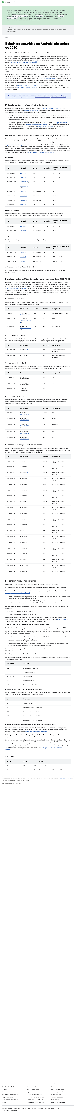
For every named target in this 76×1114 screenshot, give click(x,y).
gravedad (24, 145)
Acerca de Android (7, 1108)
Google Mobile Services (44, 127)
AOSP (6, 38)
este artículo (61, 619)
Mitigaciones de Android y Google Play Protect (30, 85)
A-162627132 (23, 182)
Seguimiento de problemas (58, 1102)
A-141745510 (23, 173)
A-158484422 (23, 200)
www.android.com (56, 1094)
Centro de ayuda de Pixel (57, 1089)
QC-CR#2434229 (24, 426)
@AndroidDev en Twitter (33, 1089)
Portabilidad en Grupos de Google (35, 1102)
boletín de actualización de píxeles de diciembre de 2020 (50, 97)
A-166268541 (23, 230)
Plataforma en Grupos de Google (35, 1097)
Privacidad (40, 1108)
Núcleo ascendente (25, 315)
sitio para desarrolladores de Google (36, 732)
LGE (54, 748)
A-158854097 (23, 261)
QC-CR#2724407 (25, 414)
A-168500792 (23, 196)
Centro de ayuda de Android (58, 1086)
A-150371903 (23, 192)
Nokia (64, 748)
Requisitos (4, 1089)
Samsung (7, 750)
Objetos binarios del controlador (10, 1099)
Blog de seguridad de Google (34, 1094)
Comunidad (17, 1108)
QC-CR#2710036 (24, 439)
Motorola (59, 748)
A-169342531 (23, 257)
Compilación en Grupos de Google (35, 1099)
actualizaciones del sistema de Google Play (41, 152)
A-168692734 (23, 204)
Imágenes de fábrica (7, 1097)
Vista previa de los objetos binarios (10, 1094)
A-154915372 (23, 177)
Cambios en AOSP (34, 20)
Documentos (17, 2)
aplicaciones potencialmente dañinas (36, 125)
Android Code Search (33, 2)
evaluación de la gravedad (48, 78)
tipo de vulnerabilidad (13, 145)
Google (45, 748)
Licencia (34, 1108)
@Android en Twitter (32, 1086)
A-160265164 (23, 226)
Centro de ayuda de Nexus (58, 1092)
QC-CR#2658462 (24, 433)
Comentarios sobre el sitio (52, 1108)
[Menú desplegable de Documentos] (23, 2)
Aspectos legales (25, 1108)
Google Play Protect (30, 111)
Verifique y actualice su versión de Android (23, 62)
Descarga (4, 1092)
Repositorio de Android (8, 1086)
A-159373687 (23, 186)
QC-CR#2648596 (24, 420)
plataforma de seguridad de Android (26, 87)
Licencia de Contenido (65, 778)
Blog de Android (31, 1092)
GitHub (4, 1102)
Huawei (50, 748)
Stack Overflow (55, 1099)
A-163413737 (23, 252)
